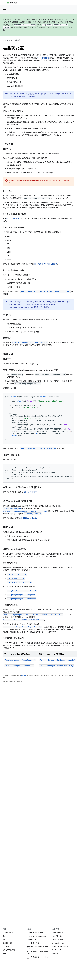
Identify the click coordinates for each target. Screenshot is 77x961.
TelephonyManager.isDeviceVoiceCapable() (58, 660)
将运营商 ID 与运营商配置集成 (45, 264)
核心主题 (17, 40)
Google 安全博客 (33, 943)
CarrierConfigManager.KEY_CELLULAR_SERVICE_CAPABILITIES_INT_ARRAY (32, 615)
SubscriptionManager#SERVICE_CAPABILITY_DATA (23, 620)
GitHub (5, 953)
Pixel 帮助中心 (57, 936)
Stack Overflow (57, 950)
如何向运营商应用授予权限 (27, 96)
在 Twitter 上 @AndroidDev (36, 936)
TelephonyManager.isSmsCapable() (19, 666)
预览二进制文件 (8, 943)
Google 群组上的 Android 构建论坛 (37, 952)
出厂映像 (6, 946)
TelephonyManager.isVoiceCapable (22, 591)
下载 (4, 940)
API (12, 508)
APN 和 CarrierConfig (28, 518)
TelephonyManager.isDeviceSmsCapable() (57, 666)
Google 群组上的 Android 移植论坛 (37, 958)
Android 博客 (31, 940)
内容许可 (23, 676)
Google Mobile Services (60, 946)
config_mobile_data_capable (19, 582)
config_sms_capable (15, 578)
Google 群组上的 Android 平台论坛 (37, 947)
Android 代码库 (8, 933)
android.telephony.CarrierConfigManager (30, 342)
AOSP (4, 40)
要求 (4, 936)
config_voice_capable (16, 574)
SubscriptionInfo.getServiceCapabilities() (22, 627)
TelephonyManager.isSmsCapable (21, 595)
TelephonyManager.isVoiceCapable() (20, 660)
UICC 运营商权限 (43, 58)
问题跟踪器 (56, 953)
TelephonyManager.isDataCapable (21, 599)
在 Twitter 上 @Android (35, 933)
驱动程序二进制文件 (9, 950)
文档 (4, 9)
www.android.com (58, 943)
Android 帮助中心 (58, 933)
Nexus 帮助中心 (57, 940)
